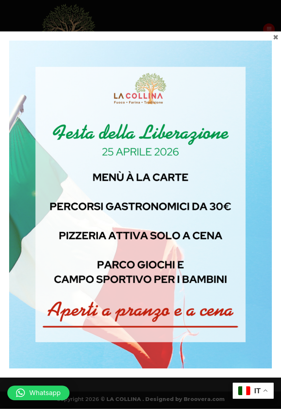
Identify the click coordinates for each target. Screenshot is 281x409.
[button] (38, 393)
